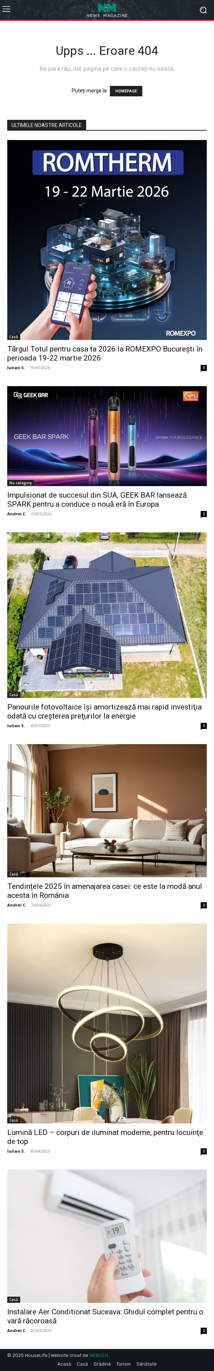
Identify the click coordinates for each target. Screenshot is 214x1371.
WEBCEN (98, 1355)
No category (20, 482)
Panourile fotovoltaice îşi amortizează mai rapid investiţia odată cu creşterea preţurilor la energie (104, 711)
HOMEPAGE (126, 91)
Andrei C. (16, 513)
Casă (13, 336)
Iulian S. (16, 367)
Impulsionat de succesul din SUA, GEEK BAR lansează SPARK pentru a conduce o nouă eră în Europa (97, 499)
